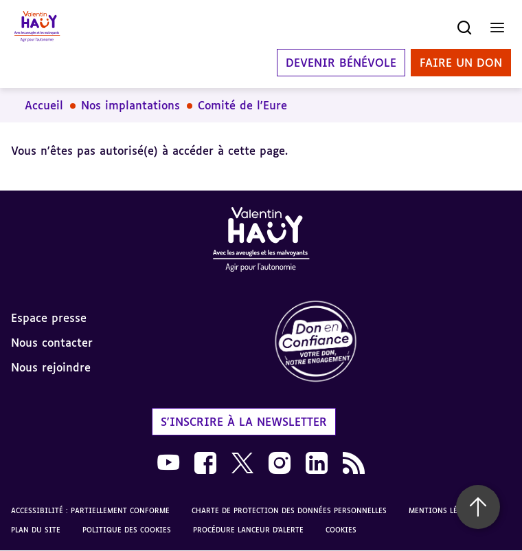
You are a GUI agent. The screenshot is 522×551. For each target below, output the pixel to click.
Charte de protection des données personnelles (289, 510)
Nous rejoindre (51, 367)
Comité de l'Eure (242, 105)
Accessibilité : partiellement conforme (90, 510)
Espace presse (49, 318)
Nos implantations (130, 105)
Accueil (44, 105)
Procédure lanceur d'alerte (248, 530)
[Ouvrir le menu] (497, 27)
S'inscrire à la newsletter (244, 422)
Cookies (341, 530)
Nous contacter (52, 342)
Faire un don (461, 62)
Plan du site (35, 530)
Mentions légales (444, 510)
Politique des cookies (126, 530)
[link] (391, 342)
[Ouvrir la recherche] (464, 27)
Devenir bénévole (341, 62)
